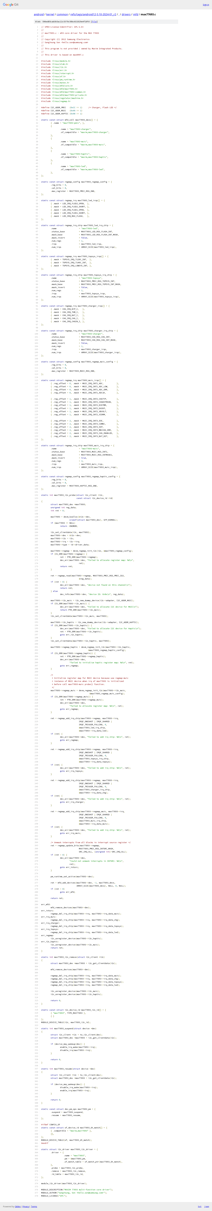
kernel (50, 14)
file (94, 21)
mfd (135, 14)
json (206, 1206)
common (62, 14)
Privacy (25, 1206)
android (39, 14)
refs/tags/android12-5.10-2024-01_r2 (93, 14)
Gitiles (18, 1206)
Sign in (206, 4)
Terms (34, 1206)
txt (199, 1206)
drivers (126, 14)
